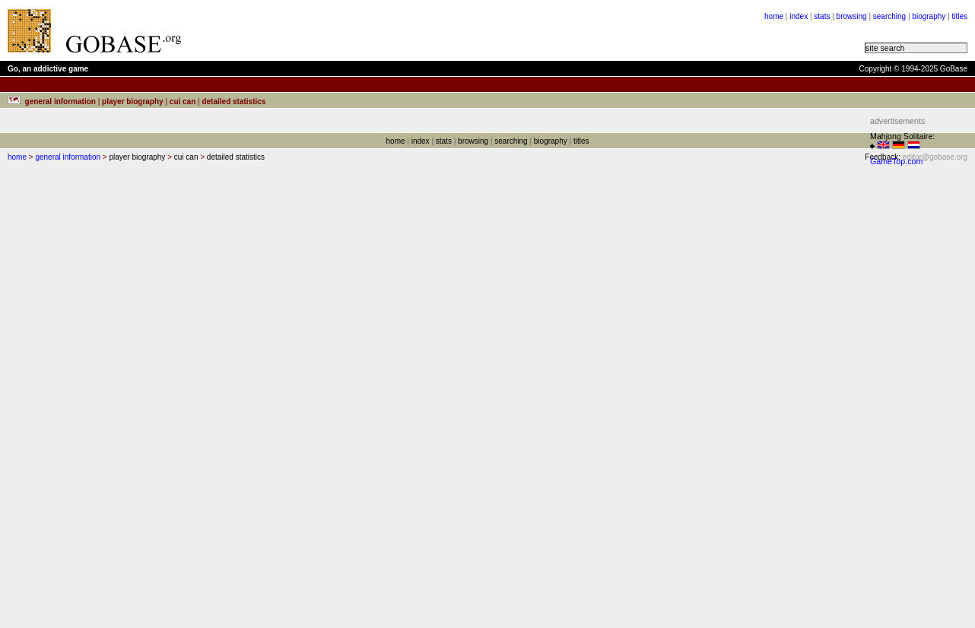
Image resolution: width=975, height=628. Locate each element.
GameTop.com (896, 161)
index (798, 16)
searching (889, 16)
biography (928, 16)
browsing (852, 16)
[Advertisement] (382, 30)
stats (822, 16)
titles (959, 16)
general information (67, 157)
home (773, 16)
